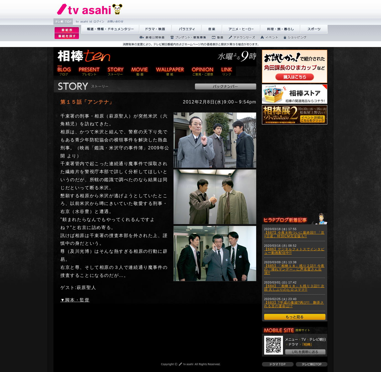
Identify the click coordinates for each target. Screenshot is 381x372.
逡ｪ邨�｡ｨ (66, 30)
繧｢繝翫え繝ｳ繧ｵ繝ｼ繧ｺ (240, 37)
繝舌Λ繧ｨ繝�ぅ (187, 29)
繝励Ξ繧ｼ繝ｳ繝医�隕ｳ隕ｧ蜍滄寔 (186, 37)
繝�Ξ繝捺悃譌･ (89, 9)
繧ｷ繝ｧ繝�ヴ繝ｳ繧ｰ (293, 37)
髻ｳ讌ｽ (212, 29)
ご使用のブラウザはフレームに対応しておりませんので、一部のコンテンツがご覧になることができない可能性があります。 (295, 169)
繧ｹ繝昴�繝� (314, 29)
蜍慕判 (215, 37)
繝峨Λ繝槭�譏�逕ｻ (155, 29)
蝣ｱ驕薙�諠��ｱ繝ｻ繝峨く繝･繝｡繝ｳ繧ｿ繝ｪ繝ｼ (110, 29)
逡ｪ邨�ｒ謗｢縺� (66, 36)
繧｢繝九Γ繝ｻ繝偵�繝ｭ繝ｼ (241, 29)
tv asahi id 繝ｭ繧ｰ (89, 21)
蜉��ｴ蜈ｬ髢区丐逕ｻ (150, 37)
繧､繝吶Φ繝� (267, 37)
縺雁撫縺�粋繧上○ (115, 21)
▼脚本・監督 (74, 300)
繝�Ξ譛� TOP (63, 21)
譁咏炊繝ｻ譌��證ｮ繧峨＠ (280, 29)
